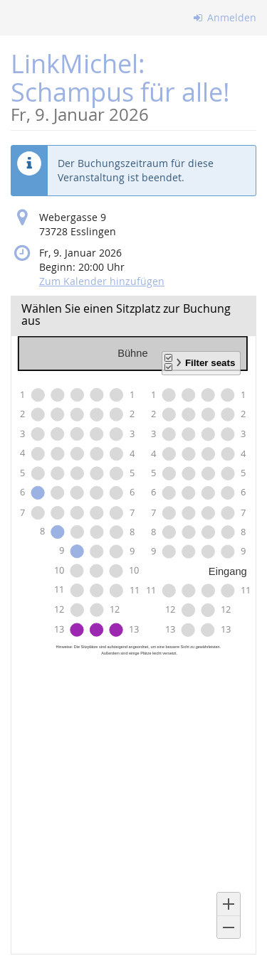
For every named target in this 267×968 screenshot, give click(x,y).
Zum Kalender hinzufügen (101, 281)
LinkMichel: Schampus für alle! (133, 85)
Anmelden (225, 17)
